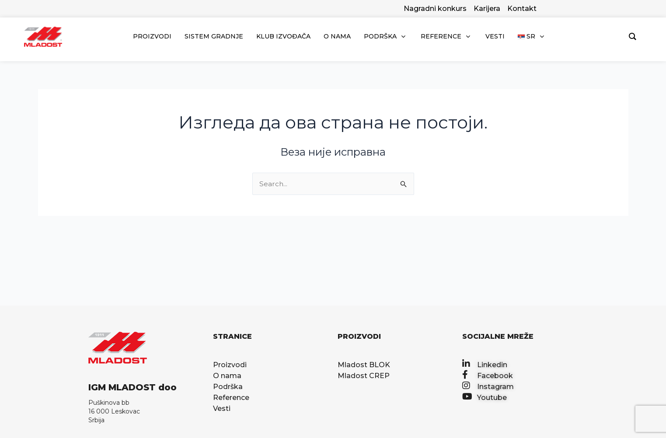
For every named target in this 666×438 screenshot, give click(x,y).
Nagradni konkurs (435, 8)
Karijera (487, 8)
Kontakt (522, 8)
